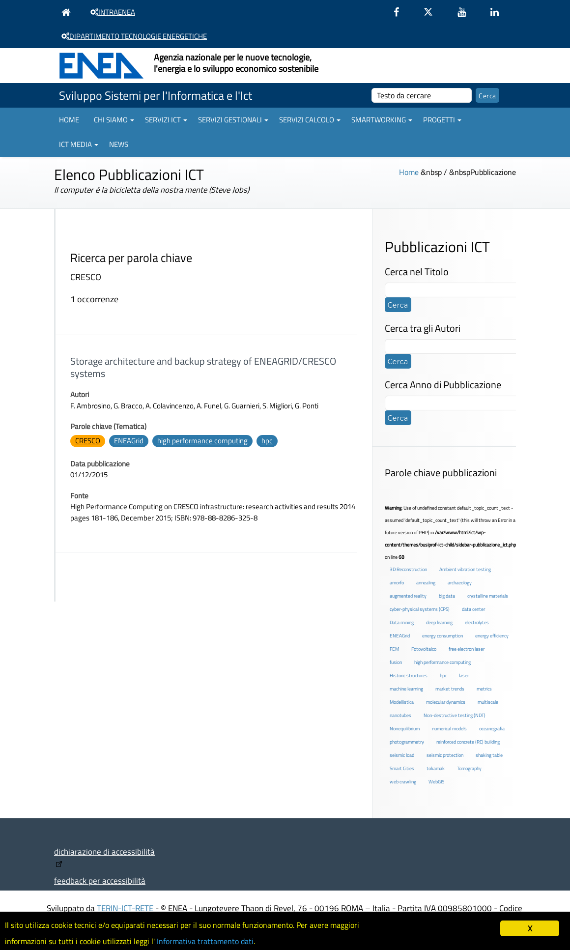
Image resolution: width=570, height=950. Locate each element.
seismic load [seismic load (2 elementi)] (402, 755)
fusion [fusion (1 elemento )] (396, 662)
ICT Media (78, 144)
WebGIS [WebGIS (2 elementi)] (436, 781)
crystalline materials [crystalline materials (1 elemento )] (487, 596)
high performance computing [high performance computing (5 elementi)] (442, 662)
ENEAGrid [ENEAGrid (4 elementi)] (400, 635)
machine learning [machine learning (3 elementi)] (406, 688)
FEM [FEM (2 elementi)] (394, 649)
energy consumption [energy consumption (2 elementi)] (442, 635)
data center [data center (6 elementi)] (473, 609)
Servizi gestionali (233, 119)
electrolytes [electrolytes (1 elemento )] (477, 622)
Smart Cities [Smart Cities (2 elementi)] (402, 768)
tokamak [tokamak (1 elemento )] (436, 768)
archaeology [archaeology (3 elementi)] (460, 582)
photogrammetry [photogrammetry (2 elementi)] (407, 742)
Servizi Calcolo (310, 119)
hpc (267, 440)
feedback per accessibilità (99, 880)
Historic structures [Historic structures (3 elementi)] (409, 675)
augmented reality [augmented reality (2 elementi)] (408, 596)
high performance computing (202, 440)
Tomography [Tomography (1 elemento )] (469, 768)
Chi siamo (114, 119)
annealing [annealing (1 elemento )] (425, 582)
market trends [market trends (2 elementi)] (449, 688)
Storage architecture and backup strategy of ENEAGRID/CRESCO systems (203, 367)
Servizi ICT (166, 119)
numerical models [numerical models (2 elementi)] (449, 728)
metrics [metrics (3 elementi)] (484, 688)
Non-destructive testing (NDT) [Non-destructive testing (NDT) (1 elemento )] (454, 715)
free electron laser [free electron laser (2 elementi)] (466, 649)
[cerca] (421, 95)
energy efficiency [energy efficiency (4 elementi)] (492, 635)
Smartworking (381, 119)
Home (69, 119)
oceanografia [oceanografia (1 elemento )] (492, 728)
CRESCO (87, 440)
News (118, 144)
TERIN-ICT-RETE (125, 908)
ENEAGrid (128, 440)
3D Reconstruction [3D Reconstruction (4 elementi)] (408, 569)
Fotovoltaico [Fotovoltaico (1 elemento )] (423, 649)
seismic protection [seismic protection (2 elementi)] (445, 755)
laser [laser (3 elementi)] (464, 675)
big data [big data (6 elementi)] (447, 596)
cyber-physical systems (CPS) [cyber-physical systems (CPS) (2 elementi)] (420, 609)
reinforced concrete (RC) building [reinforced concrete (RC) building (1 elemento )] (468, 742)
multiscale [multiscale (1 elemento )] (488, 702)
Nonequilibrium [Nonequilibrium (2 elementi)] (405, 728)
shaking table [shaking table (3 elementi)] (489, 755)
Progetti (442, 119)
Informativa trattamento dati (216, 940)
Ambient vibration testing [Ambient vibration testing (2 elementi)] (465, 569)
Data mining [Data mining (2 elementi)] (402, 622)
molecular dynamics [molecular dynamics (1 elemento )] (445, 702)
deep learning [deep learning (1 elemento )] (439, 622)
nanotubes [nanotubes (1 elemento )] (400, 715)
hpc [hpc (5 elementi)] (443, 675)
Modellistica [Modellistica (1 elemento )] (402, 702)
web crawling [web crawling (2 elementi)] (403, 781)
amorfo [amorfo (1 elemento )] (397, 582)
